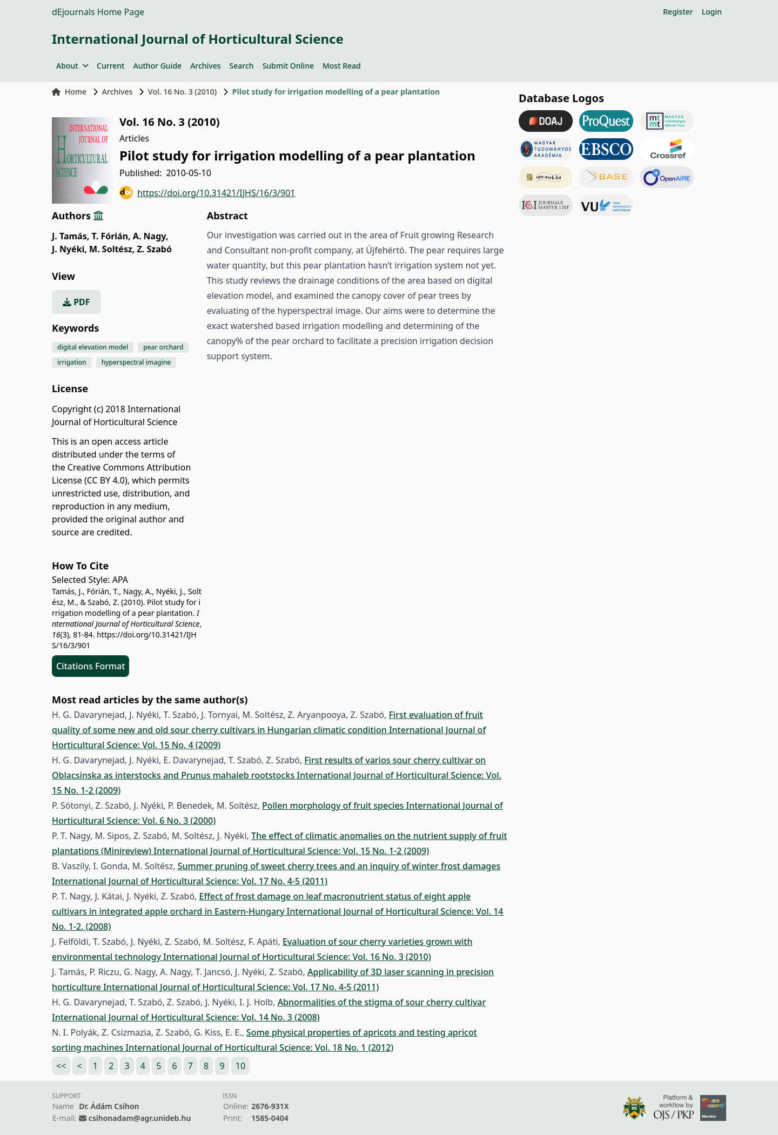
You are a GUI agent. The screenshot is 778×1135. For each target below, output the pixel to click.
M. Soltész (112, 249)
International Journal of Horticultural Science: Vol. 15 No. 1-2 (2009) (291, 851)
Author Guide (157, 66)
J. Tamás (70, 236)
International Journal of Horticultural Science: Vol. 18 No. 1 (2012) (260, 1047)
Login (712, 11)
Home (69, 91)
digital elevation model (92, 347)
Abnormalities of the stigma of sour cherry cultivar (382, 1002)
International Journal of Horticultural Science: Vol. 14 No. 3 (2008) (186, 1017)
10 (240, 1066)
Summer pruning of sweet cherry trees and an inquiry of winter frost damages (339, 866)
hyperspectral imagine (136, 362)
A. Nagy (151, 236)
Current (110, 66)
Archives (205, 66)
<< (61, 1066)
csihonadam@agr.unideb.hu (140, 1118)
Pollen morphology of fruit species (334, 805)
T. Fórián (110, 236)
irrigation (71, 362)
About (72, 66)
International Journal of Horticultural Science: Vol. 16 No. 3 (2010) (297, 957)
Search (242, 66)
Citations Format (90, 666)
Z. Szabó (154, 249)
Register (678, 11)
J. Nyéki (69, 249)
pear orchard (163, 347)
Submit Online (288, 66)
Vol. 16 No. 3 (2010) (182, 91)
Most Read (342, 66)
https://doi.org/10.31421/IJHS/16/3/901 (207, 192)
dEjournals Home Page (98, 12)
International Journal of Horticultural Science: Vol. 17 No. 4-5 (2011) (189, 881)
